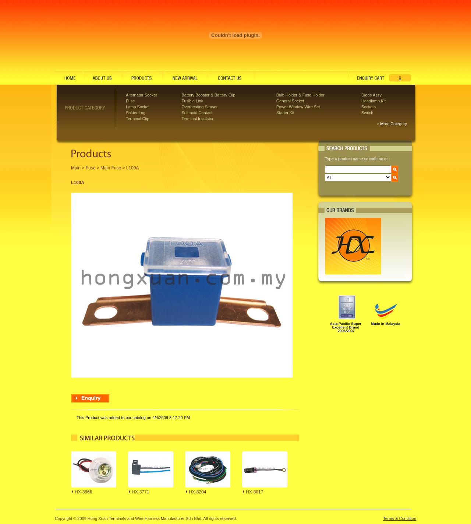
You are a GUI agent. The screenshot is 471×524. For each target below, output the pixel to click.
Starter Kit (285, 112)
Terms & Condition (399, 518)
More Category (393, 124)
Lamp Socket (137, 107)
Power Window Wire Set (298, 107)
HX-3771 (140, 492)
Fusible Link (192, 101)
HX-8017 (254, 492)
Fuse (130, 101)
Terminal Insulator (197, 118)
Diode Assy (371, 95)
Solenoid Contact (196, 112)
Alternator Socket (141, 95)
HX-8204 (197, 492)
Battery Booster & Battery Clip (208, 95)
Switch (367, 112)
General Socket (290, 101)
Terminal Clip (137, 118)
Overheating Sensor (199, 107)
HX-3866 (83, 492)
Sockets (368, 107)
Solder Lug (135, 112)
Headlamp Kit (373, 101)
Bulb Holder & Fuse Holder (300, 95)
